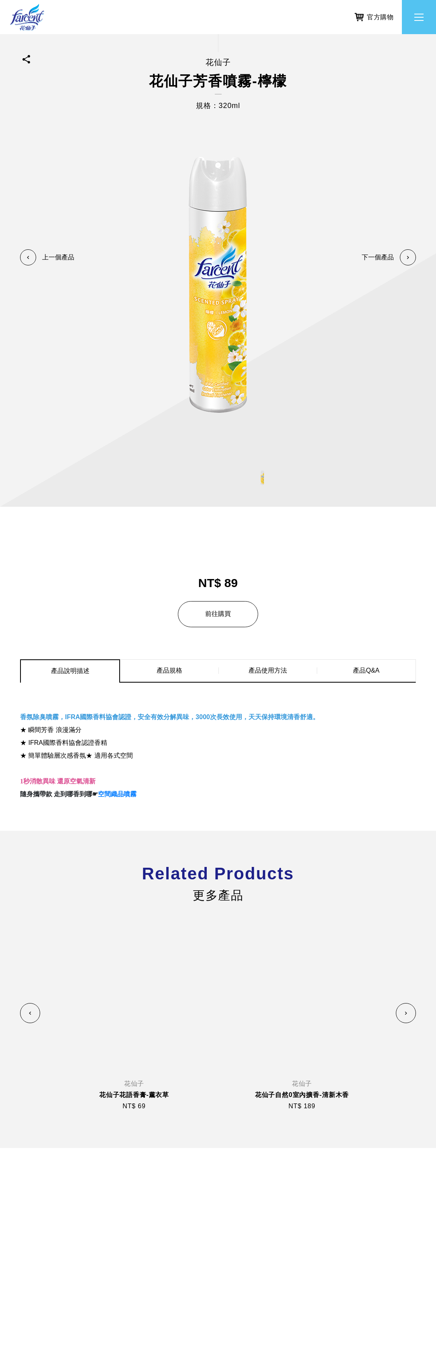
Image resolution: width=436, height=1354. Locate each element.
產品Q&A (366, 670)
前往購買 (218, 613)
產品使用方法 (268, 670)
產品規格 (169, 670)
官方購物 (374, 15)
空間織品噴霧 (117, 794)
